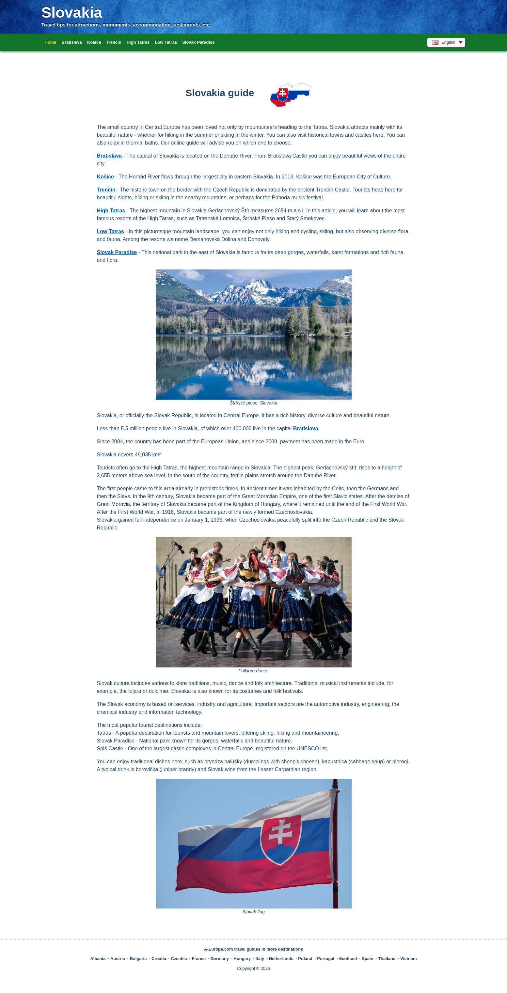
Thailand (386, 958)
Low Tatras (166, 42)
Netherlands (281, 958)
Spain (367, 958)
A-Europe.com (218, 949)
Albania (97, 958)
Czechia (179, 958)
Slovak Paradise (198, 42)
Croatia (158, 958)
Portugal (325, 958)
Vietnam (408, 958)
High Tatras (138, 42)
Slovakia (71, 12)
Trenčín (113, 42)
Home (50, 42)
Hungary (242, 958)
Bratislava (72, 42)
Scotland (348, 958)
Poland (305, 958)
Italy (260, 958)
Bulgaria (138, 958)
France (199, 958)
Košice (94, 42)
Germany (220, 958)
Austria (117, 958)
